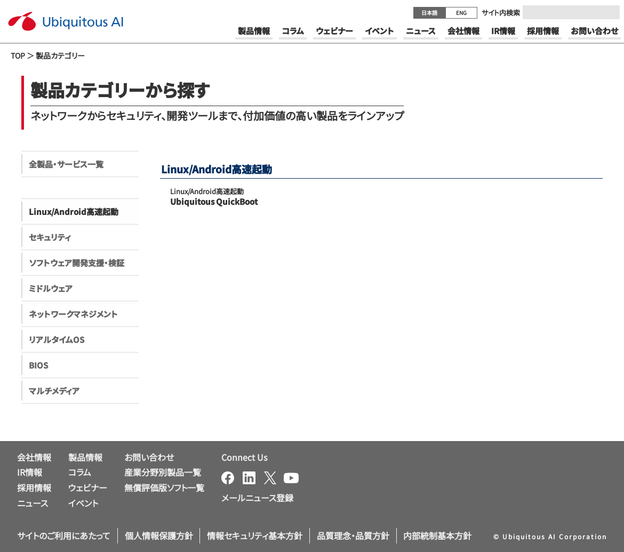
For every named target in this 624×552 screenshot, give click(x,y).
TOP (18, 55)
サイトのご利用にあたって (63, 535)
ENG (461, 13)
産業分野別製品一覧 (162, 472)
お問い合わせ (149, 457)
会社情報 (34, 457)
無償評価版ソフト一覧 (164, 487)
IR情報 (29, 472)
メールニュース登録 (257, 497)
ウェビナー (87, 487)
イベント (83, 503)
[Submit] (608, 12)
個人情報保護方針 (159, 535)
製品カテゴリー (60, 55)
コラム (79, 472)
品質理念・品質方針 (353, 535)
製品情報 (85, 457)
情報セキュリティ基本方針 (254, 535)
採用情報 (34, 487)
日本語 (429, 13)
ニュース (32, 503)
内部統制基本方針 (437, 535)
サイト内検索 (501, 12)
